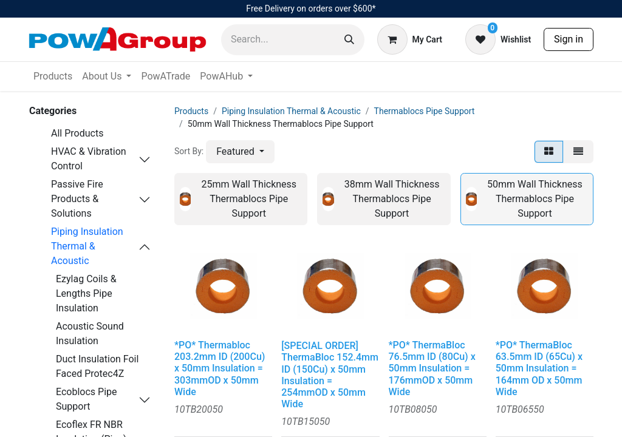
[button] (240, 151)
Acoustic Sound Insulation (90, 333)
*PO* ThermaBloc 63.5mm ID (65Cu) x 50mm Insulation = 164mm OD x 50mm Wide (539, 368)
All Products (77, 133)
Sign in (568, 39)
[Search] (349, 39)
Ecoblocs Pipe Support (86, 399)
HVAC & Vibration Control (88, 159)
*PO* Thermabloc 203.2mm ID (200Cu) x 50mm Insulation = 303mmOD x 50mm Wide (219, 368)
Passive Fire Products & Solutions (77, 198)
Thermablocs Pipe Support (424, 111)
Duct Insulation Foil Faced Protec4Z (97, 366)
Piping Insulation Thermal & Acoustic (87, 246)
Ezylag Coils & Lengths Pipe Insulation (86, 293)
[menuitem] (53, 76)
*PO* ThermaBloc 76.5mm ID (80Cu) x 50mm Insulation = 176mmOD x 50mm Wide (432, 368)
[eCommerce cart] (410, 39)
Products (191, 111)
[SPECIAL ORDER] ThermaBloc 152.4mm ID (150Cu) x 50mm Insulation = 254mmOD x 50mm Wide (329, 375)
